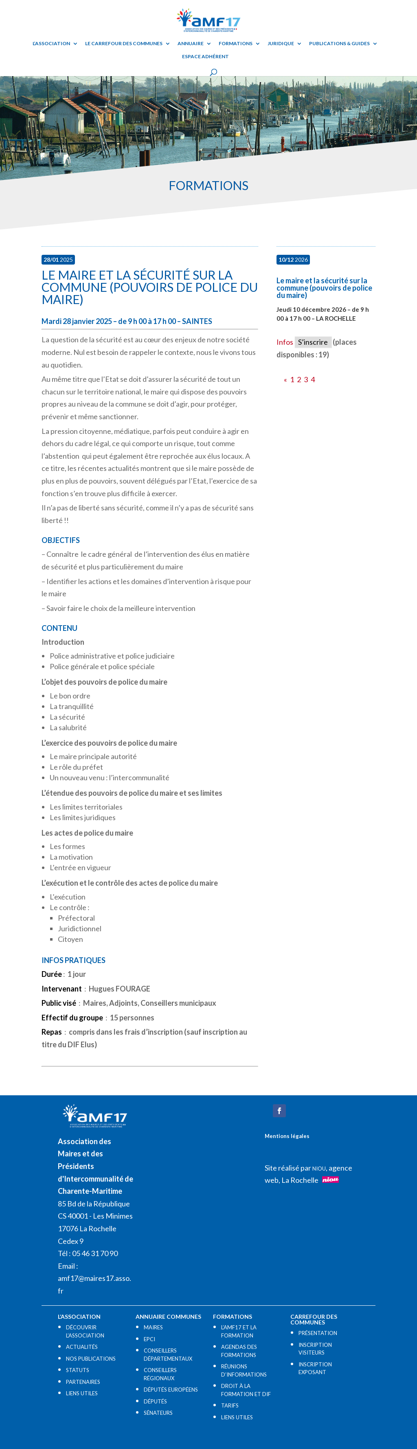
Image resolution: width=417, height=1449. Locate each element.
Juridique (281, 43)
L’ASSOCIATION (51, 43)
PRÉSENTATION (317, 1333)
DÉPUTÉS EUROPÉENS (171, 1389)
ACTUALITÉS (82, 1347)
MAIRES (153, 1327)
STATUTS (77, 1370)
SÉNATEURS (158, 1413)
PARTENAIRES (83, 1382)
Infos (285, 341)
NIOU (319, 1168)
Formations (235, 43)
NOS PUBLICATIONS (91, 1358)
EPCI (149, 1339)
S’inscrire (313, 341)
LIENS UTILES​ (82, 1393)
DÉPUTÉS (155, 1401)
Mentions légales (287, 1136)
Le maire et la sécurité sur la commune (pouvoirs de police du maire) (150, 286)
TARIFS (230, 1405)
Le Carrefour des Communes (123, 43)
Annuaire (191, 43)
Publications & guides (339, 43)
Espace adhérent (205, 56)
